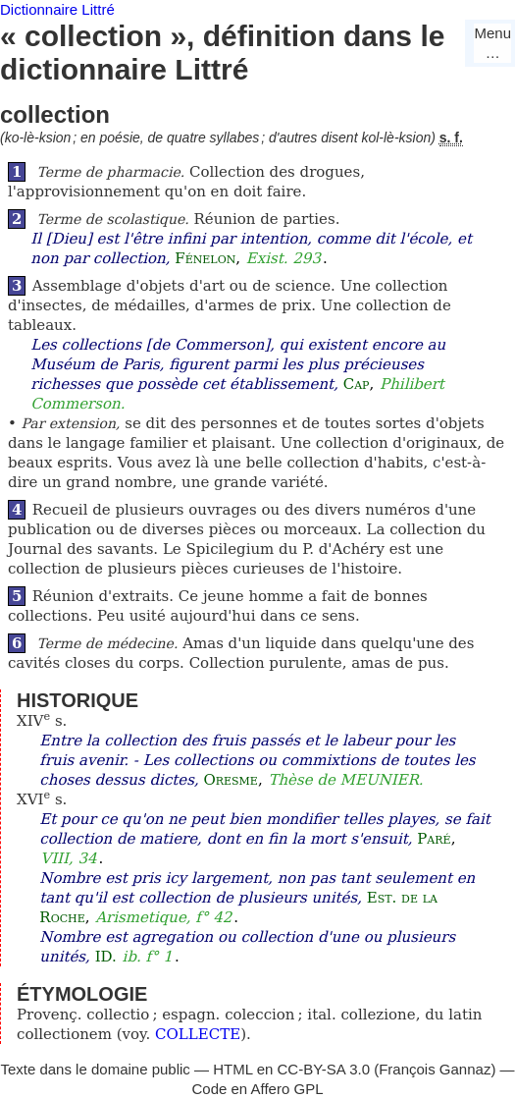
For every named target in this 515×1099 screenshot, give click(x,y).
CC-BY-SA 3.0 (324, 1069)
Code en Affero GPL (258, 1088)
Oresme (230, 780)
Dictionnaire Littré (57, 9)
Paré (433, 839)
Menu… (492, 43)
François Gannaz (434, 1069)
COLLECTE (197, 1034)
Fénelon (205, 258)
